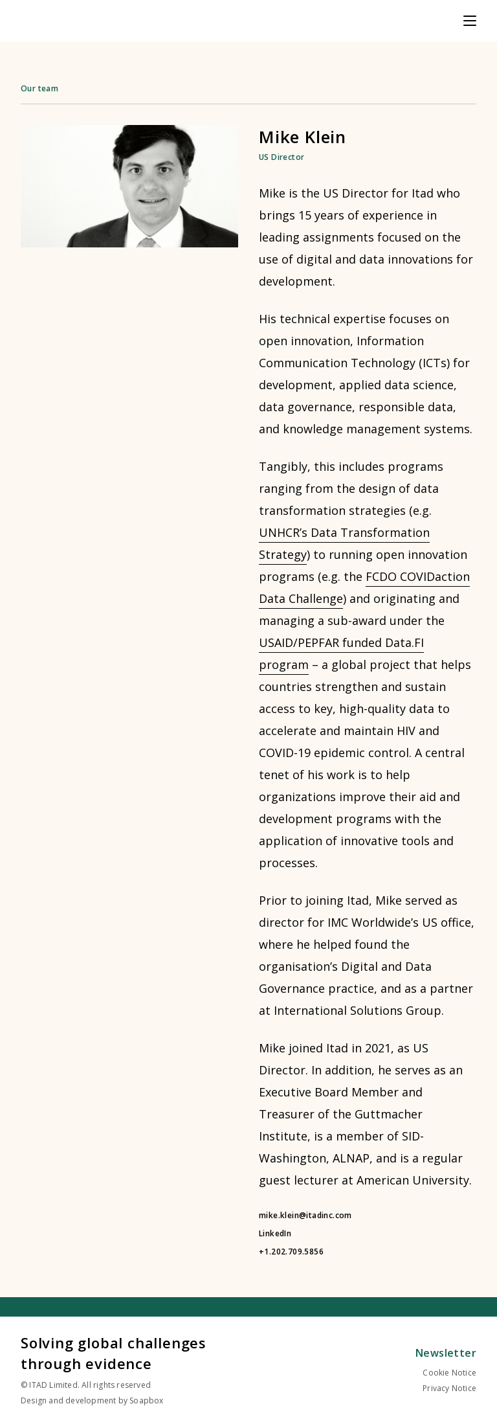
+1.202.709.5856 (291, 1252)
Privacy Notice (449, 1388)
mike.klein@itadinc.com (305, 1215)
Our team (39, 88)
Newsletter (445, 1353)
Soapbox (146, 1400)
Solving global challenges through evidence (113, 1353)
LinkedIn (275, 1234)
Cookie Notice (449, 1372)
